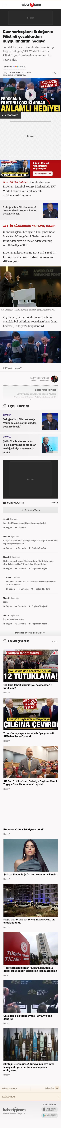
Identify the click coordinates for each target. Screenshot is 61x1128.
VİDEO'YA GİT (10, 115)
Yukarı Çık (52, 1088)
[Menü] (5, 5)
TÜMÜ (54, 502)
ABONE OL (8, 66)
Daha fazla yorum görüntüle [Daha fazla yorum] (30, 633)
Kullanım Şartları (9, 1088)
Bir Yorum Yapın (30, 510)
